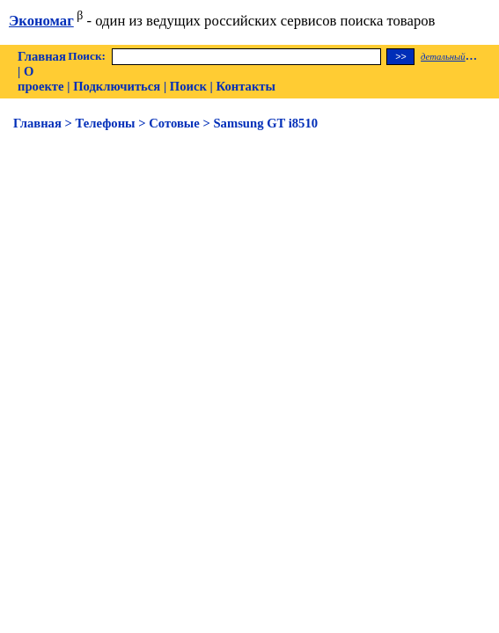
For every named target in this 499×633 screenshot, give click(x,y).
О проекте (41, 78)
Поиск (188, 86)
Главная (42, 56)
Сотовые (174, 123)
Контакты (245, 86)
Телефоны (106, 123)
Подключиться (116, 86)
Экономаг (41, 20)
